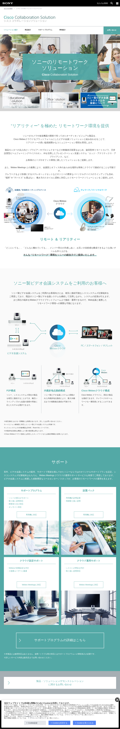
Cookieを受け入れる (85, 723)
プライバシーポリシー (37, 718)
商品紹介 (28, 30)
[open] (112, 3)
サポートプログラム (45, 30)
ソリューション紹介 (11, 30)
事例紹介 (62, 30)
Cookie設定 (32, 723)
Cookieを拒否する (60, 723)
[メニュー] (117, 3)
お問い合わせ (111, 30)
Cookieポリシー (30, 716)
